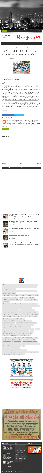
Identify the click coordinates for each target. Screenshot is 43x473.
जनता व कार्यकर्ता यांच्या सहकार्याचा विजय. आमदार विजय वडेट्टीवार (26, 322)
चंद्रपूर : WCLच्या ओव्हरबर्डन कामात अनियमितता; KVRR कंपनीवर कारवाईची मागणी (24, 228)
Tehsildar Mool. (6, 301)
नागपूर (4, 331)
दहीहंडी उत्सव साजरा (27, 327)
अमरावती (27, 310)
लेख (3, 346)
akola (4, 287)
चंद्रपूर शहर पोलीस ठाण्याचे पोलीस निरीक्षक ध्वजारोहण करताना (12, 320)
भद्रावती (31, 333)
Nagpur (26, 297)
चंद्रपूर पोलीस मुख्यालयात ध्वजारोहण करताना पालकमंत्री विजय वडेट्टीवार (13, 318)
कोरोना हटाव (35, 312)
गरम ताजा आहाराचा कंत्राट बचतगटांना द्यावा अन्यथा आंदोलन (16, 314)
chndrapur (34, 287)
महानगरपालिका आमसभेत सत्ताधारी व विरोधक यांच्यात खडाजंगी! (23, 337)
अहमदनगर (32, 310)
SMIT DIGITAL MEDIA (23, 471)
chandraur (22, 287)
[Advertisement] (21, 15)
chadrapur (9, 287)
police (17, 299)
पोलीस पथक (18, 333)
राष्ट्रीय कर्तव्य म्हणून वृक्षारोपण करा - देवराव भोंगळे (30, 341)
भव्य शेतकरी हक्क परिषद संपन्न (7, 337)
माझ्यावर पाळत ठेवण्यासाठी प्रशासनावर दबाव (9, 339)
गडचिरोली (4, 314)
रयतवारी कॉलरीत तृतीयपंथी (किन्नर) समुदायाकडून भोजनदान (12, 341)
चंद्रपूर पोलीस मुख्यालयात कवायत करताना (31, 316)
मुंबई (27, 339)
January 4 (30, 295)
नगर (27, 329)
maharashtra (10, 297)
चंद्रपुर (18, 316)
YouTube (22, 310)
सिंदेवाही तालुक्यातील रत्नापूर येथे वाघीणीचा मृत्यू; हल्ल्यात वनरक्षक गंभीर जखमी (23, 221)
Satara (31, 299)
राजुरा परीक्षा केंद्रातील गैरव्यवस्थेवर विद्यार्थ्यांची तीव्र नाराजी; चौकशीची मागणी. (22, 243)
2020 (36, 285)
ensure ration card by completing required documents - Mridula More (16, 291)
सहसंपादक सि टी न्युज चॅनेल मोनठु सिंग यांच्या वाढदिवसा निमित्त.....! (13, 350)
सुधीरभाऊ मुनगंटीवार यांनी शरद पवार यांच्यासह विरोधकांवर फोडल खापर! (27, 352)
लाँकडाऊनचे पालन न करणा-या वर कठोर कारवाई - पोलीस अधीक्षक (13, 344)
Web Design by (8, 471)
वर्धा (23, 346)
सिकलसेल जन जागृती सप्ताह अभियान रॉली (9, 352)
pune (21, 299)
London (4, 297)
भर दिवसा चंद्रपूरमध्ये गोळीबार (25, 335)
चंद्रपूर (22, 316)
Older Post (38, 164)
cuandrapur (5, 289)
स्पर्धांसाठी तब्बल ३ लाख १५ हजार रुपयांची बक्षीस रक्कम (11, 354)
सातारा (25, 350)
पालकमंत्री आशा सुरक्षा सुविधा (7, 333)
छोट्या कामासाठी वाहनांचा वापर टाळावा (9, 322)
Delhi (11, 289)
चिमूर (30, 320)
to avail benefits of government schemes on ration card (14, 306)
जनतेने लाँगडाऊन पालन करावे (7, 325)
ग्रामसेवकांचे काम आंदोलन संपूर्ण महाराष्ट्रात (9, 316)
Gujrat (4, 293)
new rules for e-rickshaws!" (8, 299)
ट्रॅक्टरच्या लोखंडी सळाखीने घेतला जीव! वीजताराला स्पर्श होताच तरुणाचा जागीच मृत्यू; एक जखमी (24, 215)
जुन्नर (14, 325)
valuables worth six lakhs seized (33, 306)
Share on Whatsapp (30, 115)
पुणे (14, 333)
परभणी (32, 331)
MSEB (16, 297)
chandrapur (15, 287)
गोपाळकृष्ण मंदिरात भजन (34, 314)
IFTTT (9, 293)
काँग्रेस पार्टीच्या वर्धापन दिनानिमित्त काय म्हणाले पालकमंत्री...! (11, 312)
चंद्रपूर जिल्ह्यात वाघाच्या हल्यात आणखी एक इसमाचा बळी (19, 236)
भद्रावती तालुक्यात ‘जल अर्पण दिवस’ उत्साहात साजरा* (11, 335)
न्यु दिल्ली (12, 331)
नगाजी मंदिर (31, 329)
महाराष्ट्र (36, 337)
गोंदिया (28, 314)
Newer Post (4, 164)
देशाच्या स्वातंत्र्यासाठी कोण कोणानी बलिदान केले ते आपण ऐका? (12, 329)
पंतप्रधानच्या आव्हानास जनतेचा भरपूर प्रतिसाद (22, 331)
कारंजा (23, 312)
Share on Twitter (19, 115)
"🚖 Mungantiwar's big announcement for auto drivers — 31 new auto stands (18, 285)
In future (13, 293)
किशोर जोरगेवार (28, 312)
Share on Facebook (7, 115)
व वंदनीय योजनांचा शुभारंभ (10, 346)
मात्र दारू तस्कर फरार (21, 339)
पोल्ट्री (23, 333)
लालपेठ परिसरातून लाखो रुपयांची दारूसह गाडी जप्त (32, 344)
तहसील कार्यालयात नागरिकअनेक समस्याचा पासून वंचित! (25, 325)
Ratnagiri (26, 299)
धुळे (24, 329)
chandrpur (28, 287)
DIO (14, 289)
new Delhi (32, 297)
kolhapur (36, 295)
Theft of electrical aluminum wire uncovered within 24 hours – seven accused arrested (20, 304)
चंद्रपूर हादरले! (25, 320)
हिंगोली (23, 354)
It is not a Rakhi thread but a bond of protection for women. (14, 295)
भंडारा (27, 333)
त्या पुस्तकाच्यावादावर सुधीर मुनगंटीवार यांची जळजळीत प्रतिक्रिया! (12, 327)
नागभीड (8, 331)
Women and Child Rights (8, 310)
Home (21, 164)
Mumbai (21, 297)
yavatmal (17, 310)
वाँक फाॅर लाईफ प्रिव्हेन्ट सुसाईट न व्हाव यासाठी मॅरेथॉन (11, 348)
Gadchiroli (34, 291)
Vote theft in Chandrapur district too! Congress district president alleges (17, 308)
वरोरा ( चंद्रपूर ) (18, 346)
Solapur (35, 299)
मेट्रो (30, 339)
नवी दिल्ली (37, 329)
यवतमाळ (34, 339)
